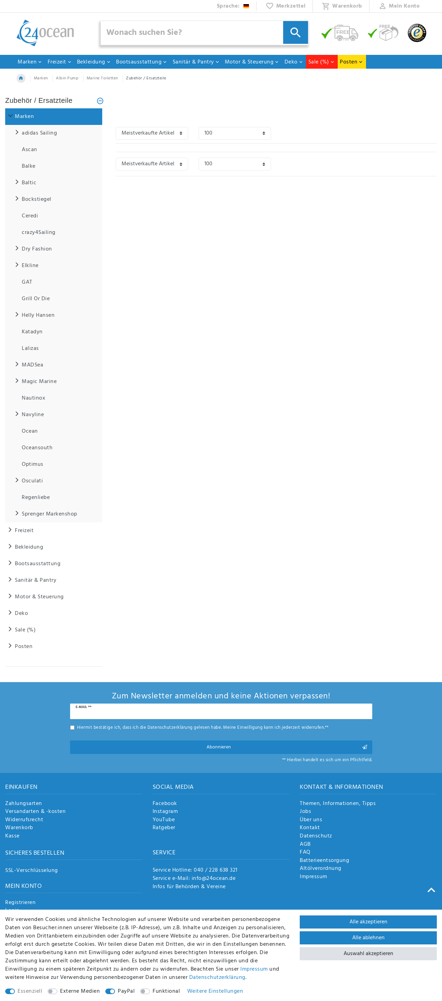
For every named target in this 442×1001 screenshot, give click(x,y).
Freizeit (60, 62)
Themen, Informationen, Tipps (338, 804)
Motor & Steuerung (252, 62)
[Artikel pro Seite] (235, 133)
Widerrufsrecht (24, 820)
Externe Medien (80, 991)
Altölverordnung (321, 869)
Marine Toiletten (102, 78)
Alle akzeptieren (368, 921)
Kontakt (310, 828)
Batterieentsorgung (324, 861)
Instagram (165, 812)
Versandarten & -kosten (35, 812)
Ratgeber (164, 828)
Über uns (311, 820)
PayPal (126, 991)
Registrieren (20, 903)
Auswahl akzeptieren (368, 953)
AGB (305, 845)
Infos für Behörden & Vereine (189, 886)
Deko (294, 62)
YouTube (164, 820)
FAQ (305, 853)
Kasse (12, 836)
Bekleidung (94, 62)
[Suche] (295, 32)
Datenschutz (316, 836)
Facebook (165, 804)
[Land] (233, 6)
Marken (30, 62)
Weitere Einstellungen (215, 991)
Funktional (166, 991)
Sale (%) (321, 62)
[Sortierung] (152, 133)
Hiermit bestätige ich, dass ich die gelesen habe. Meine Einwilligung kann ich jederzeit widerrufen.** (203, 727)
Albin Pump (67, 78)
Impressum (313, 877)
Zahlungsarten (23, 804)
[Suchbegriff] (204, 33)
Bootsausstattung (141, 62)
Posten (351, 62)
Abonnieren (286, 747)
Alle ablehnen (368, 937)
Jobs (305, 812)
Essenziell (30, 991)
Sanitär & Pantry (196, 62)
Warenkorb (19, 828)
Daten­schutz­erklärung (217, 977)
